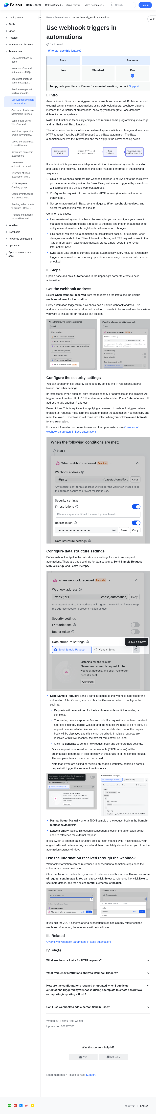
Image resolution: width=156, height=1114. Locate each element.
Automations (68, 17)
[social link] (11, 1096)
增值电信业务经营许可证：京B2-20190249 (126, 1109)
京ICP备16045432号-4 (60, 1109)
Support (141, 86)
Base (56, 17)
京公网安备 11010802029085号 (88, 1109)
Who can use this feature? (72, 50)
